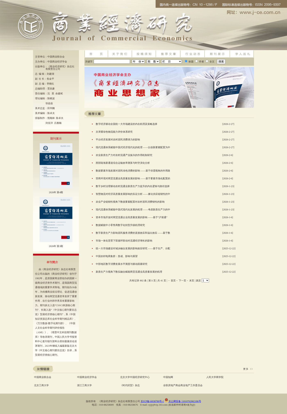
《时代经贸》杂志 (130, 385)
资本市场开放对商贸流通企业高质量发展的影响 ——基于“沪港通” (131, 217)
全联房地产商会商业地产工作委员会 (183, 385)
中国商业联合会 (42, 377)
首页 (173, 280)
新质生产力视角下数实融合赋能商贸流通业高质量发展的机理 (129, 271)
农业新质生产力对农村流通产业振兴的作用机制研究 (124, 155)
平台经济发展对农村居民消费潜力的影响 (118, 139)
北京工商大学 (41, 385)
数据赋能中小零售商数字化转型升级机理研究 (120, 225)
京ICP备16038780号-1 (152, 401)
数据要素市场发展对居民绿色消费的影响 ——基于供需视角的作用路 (133, 170)
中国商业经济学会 (87, 377)
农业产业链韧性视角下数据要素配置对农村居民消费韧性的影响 (130, 201)
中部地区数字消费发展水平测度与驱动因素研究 (121, 264)
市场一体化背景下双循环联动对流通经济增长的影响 (124, 240)
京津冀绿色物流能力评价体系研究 (114, 131)
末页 (191, 280)
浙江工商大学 (84, 385)
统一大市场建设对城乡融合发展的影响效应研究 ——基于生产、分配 (133, 248)
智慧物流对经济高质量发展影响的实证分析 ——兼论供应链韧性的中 (133, 194)
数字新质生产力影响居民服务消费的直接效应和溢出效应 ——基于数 (133, 232)
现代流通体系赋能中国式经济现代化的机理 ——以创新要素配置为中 (133, 147)
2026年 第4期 (56, 192)
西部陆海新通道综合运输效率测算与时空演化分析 (123, 162)
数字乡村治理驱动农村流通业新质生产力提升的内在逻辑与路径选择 (133, 186)
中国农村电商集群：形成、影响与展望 (117, 256)
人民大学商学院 (214, 377)
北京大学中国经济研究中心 (135, 377)
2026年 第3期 (56, 246)
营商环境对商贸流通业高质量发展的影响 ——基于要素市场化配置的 (133, 178)
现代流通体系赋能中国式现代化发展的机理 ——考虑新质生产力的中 (133, 209)
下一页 (182, 280)
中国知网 (168, 377)
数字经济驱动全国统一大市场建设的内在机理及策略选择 (126, 124)
